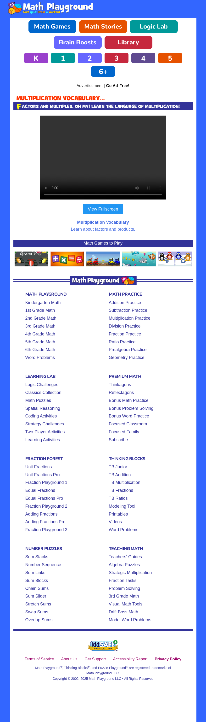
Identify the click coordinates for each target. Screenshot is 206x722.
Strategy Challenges (44, 424)
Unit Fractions (38, 466)
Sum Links (35, 572)
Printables (118, 514)
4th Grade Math (40, 334)
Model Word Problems (130, 619)
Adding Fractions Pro (45, 521)
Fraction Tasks (123, 580)
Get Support (95, 659)
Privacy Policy (168, 659)
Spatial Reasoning (42, 408)
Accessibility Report (130, 659)
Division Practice (125, 326)
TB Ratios (118, 498)
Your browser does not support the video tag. (103, 158)
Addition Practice (125, 302)
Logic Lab (154, 26)
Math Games (52, 26)
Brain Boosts (77, 42)
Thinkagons (120, 384)
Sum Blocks (36, 580)
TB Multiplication (124, 482)
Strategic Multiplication (130, 572)
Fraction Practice (125, 334)
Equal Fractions (40, 490)
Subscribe (118, 439)
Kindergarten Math (43, 302)
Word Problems (40, 357)
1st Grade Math (40, 310)
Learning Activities (42, 439)
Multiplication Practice (129, 318)
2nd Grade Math (40, 318)
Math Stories (103, 26)
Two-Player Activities (45, 431)
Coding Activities (41, 416)
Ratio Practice (122, 342)
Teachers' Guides (125, 556)
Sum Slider (35, 596)
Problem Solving (124, 588)
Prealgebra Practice (128, 349)
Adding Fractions (41, 514)
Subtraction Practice (128, 310)
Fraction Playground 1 (46, 482)
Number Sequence (43, 564)
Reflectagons (121, 392)
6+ (103, 72)
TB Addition (120, 474)
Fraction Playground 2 (46, 506)
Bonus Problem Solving (131, 408)
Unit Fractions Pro (42, 474)
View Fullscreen (103, 209)
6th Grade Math (40, 349)
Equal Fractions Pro (44, 498)
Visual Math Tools (125, 604)
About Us (69, 659)
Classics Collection (43, 392)
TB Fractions (121, 490)
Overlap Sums (39, 619)
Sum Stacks (36, 556)
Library (128, 42)
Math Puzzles (38, 400)
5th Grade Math (40, 342)
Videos (115, 521)
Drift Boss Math (123, 612)
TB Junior (118, 466)
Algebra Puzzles (124, 564)
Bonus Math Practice (129, 400)
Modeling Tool (122, 506)
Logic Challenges (41, 384)
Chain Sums (37, 588)
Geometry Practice (127, 357)
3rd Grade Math (40, 326)
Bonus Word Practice (129, 416)
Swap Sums (36, 612)
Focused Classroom (128, 424)
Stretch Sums (38, 604)
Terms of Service (39, 659)
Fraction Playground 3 (46, 529)
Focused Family (124, 431)
